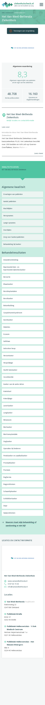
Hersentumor (8, 356)
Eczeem (6, 334)
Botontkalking (8, 306)
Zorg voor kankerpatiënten (13, 237)
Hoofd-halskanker (10, 370)
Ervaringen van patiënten (13, 194)
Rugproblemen (9, 484)
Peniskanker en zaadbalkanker (15, 456)
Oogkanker (7, 441)
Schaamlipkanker (10, 491)
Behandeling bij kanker (12, 244)
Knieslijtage (7, 399)
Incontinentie (8, 377)
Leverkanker (8, 406)
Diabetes (6, 327)
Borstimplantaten (10, 291)
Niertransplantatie (10, 434)
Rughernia (7, 477)
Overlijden (7, 230)
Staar (5, 506)
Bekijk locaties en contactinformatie (20, 121)
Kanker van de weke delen (13, 384)
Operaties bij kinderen (12, 449)
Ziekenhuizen (9, 12)
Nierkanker (7, 427)
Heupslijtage (8, 363)
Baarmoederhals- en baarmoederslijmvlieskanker (14, 268)
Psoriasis (6, 470)
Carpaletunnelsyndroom (12, 313)
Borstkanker (8, 299)
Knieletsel (7, 391)
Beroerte (6, 277)
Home (3, 12)
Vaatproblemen (9, 513)
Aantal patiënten (9, 201)
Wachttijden (7, 209)
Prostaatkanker (9, 463)
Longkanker (7, 413)
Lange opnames (9, 223)
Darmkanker (8, 320)
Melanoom (7, 420)
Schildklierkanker (10, 499)
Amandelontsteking (10, 260)
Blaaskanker (8, 284)
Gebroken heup (9, 348)
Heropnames (8, 216)
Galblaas (6, 341)
